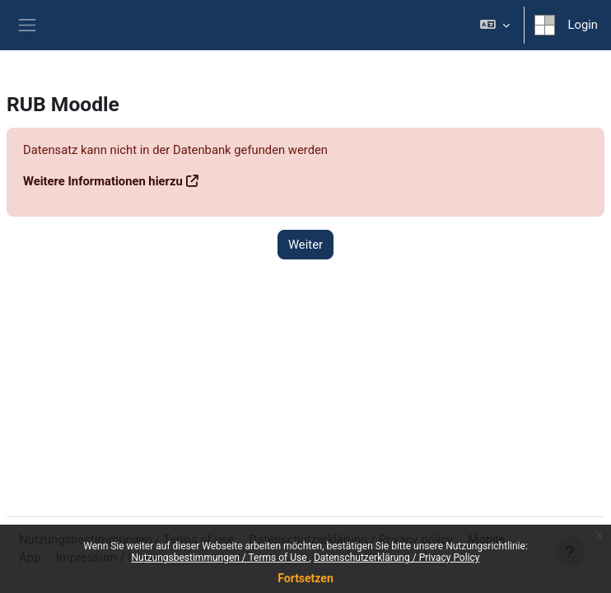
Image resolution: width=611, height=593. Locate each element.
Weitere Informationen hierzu (103, 181)
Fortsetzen (305, 578)
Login (583, 24)
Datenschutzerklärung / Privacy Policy (397, 557)
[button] (494, 25)
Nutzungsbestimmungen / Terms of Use (220, 557)
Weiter (305, 244)
